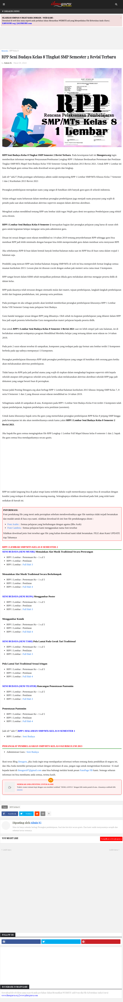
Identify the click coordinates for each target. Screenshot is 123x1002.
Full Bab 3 (28, 564)
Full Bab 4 (28, 586)
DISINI (20, 790)
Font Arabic (13, 524)
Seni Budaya (29, 736)
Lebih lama (113, 850)
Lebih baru (7, 850)
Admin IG (35, 823)
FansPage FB (86, 770)
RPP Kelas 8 (14, 51)
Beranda (5, 51)
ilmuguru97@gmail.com (29, 770)
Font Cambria (14, 528)
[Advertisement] (61, 40)
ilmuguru (22, 761)
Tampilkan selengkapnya (111, 839)
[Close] (121, 17)
